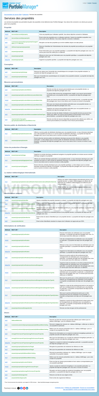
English (89, 3)
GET (6, 38)
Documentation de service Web (12, 14)
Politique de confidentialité (72, 387)
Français (94, 3)
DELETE (7, 59)
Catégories (25, 14)
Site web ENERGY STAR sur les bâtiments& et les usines (79, 389)
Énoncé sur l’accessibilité (87, 387)
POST (6, 34)
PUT (6, 56)
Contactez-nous (59, 387)
